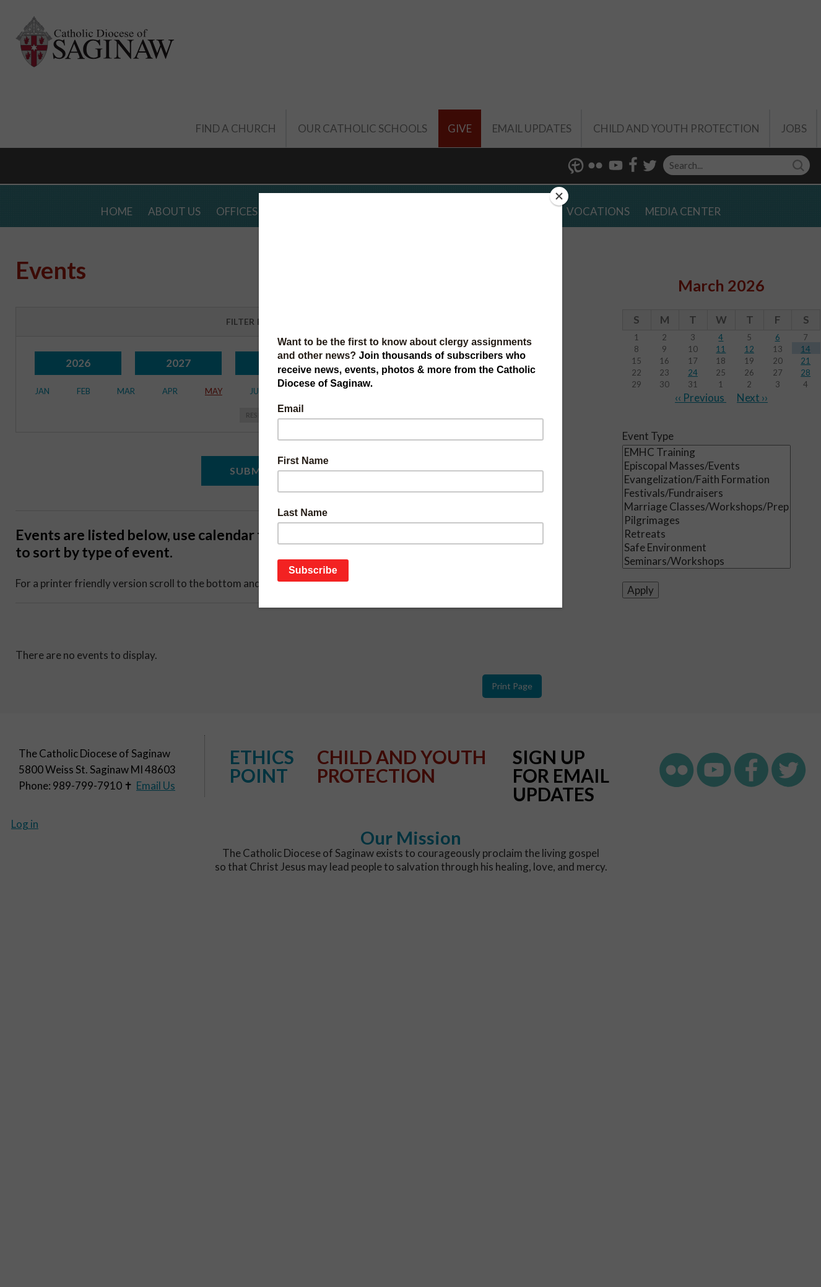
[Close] (559, 196)
